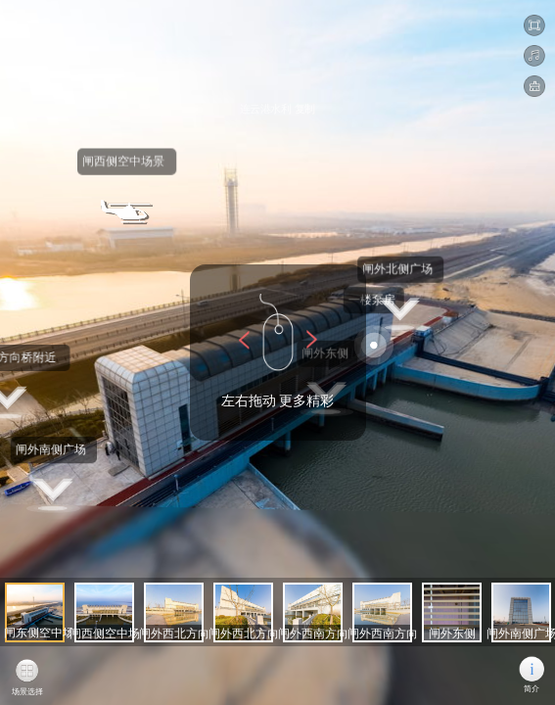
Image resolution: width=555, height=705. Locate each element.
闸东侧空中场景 (55, 633)
